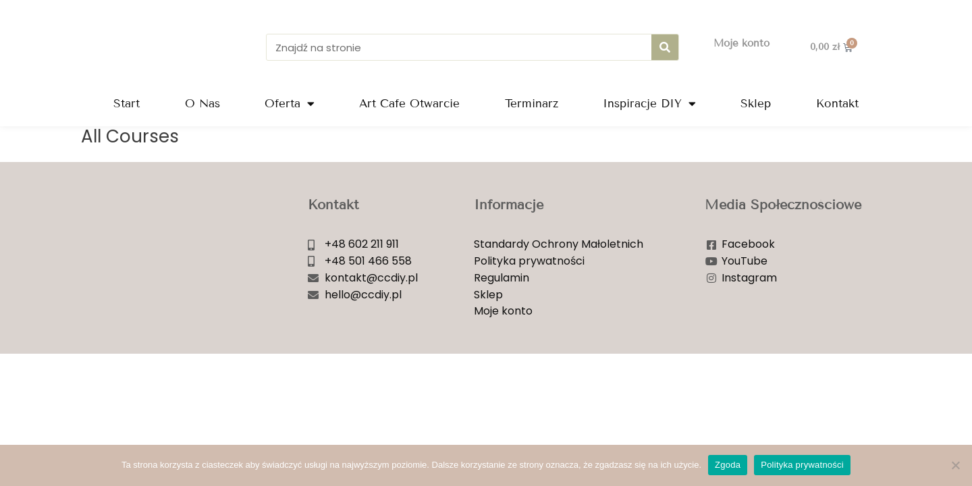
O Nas (202, 104)
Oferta (290, 103)
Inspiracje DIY (649, 103)
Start (126, 104)
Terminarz (531, 104)
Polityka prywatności (802, 465)
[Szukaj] (664, 47)
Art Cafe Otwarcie (409, 104)
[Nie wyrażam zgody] (955, 465)
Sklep (755, 104)
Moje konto (741, 43)
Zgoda (727, 465)
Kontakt (837, 104)
